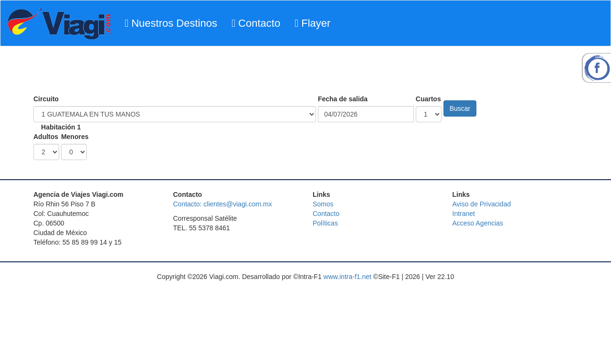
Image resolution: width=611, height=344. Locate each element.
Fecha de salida (343, 99)
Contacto (256, 23)
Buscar (460, 108)
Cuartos (428, 99)
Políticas (325, 223)
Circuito (46, 99)
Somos (323, 204)
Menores (75, 136)
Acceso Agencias (478, 223)
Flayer (312, 23)
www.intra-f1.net (347, 276)
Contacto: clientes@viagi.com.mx (222, 204)
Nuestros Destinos (171, 23)
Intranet (464, 213)
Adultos (45, 136)
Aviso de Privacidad (482, 204)
